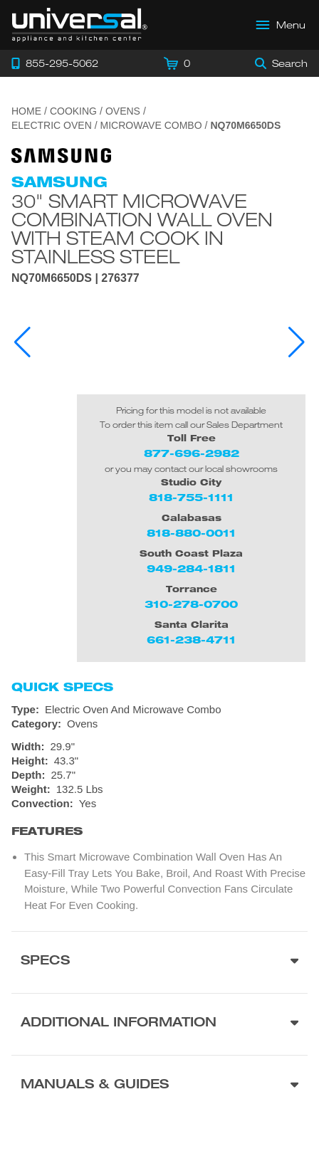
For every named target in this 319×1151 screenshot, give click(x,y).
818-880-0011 (191, 533)
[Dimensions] (159, 768)
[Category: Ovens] (159, 724)
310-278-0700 (191, 604)
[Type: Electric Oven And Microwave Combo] (159, 709)
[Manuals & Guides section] (159, 1086)
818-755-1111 (191, 497)
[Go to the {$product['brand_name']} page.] (61, 155)
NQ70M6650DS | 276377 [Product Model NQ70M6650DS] (75, 278)
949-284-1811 (191, 568)
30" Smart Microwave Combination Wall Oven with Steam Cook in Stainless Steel (142, 228)
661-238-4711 (191, 639)
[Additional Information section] (159, 1024)
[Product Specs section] (159, 962)
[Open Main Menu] (281, 25)
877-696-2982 (191, 453)
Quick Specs (62, 687)
